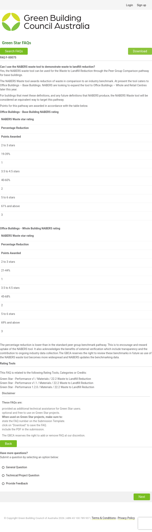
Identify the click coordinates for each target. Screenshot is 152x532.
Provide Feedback (17, 483)
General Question (16, 467)
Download (140, 51)
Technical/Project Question (22, 475)
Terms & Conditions (104, 518)
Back (8, 444)
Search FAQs (14, 51)
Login (129, 5)
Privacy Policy (126, 518)
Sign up (141, 5)
